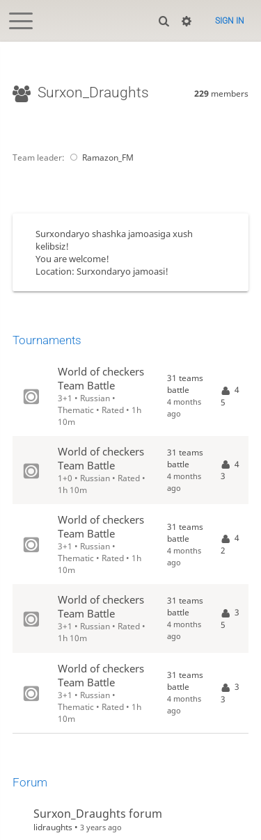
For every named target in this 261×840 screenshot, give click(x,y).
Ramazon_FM (100, 157)
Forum (30, 782)
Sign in (229, 21)
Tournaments (47, 340)
